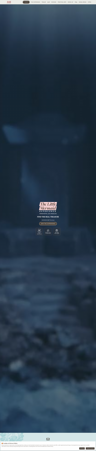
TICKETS (26, 2)
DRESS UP (70, 2)
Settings (82, 448)
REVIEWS (53, 2)
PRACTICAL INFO (62, 2)
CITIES (89, 2)
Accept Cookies (90, 448)
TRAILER (44, 2)
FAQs (76, 2)
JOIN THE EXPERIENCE (48, 223)
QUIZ (48, 2)
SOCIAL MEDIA (82, 2)
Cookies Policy (50, 446)
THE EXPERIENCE (35, 2)
